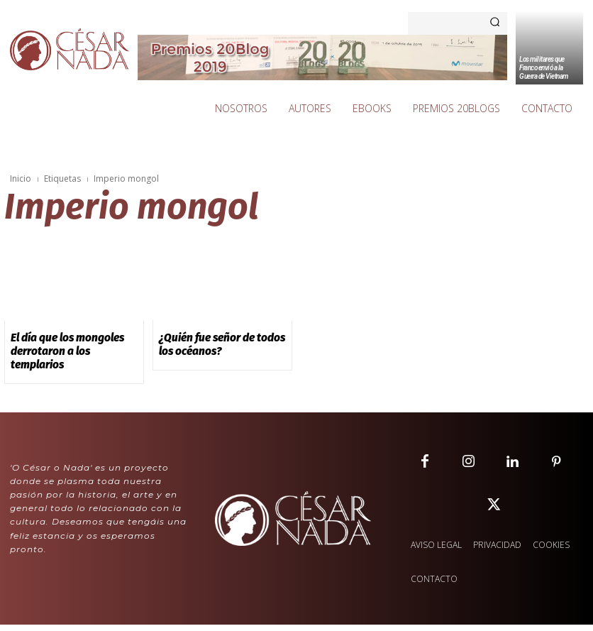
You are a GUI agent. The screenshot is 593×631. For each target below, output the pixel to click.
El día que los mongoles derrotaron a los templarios (73, 343)
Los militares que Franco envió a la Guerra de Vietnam (543, 67)
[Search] (494, 23)
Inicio (20, 178)
